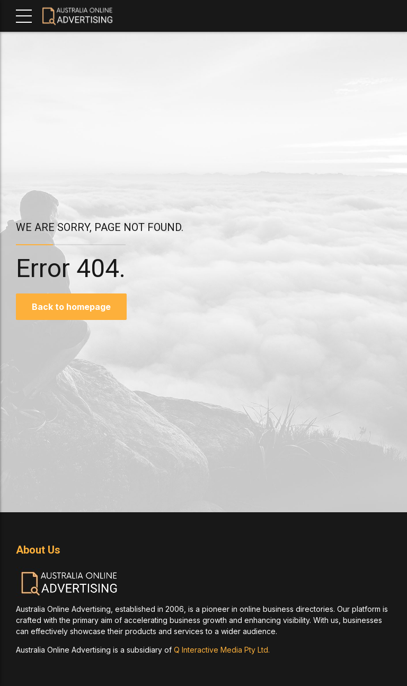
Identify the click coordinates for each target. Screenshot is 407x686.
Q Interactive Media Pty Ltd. (222, 649)
